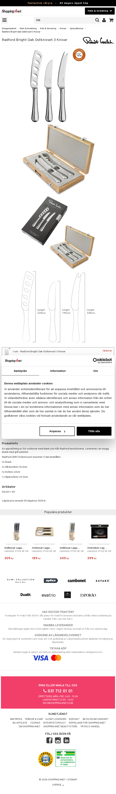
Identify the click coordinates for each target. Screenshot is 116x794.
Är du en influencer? (95, 719)
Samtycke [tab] (20, 370)
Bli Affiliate (20, 723)
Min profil (16, 719)
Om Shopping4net (29, 726)
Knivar (63, 28)
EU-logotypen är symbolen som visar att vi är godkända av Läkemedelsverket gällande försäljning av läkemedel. (58, 639)
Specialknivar (76, 28)
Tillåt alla (94, 431)
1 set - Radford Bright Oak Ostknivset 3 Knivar (58, 351)
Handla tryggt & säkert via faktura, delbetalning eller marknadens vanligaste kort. (58, 653)
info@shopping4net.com (58, 703)
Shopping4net (9, 28)
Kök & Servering (48, 28)
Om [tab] (95, 370)
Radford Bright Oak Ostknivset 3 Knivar (21, 31)
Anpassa (57, 431)
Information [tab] (58, 370)
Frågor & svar (34, 719)
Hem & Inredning (28, 28)
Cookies (35, 723)
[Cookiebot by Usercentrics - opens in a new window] (95, 360)
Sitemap (72, 779)
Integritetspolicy (54, 723)
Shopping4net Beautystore (60, 726)
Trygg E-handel (90, 726)
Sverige (58, 784)
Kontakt (74, 719)
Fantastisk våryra (40, 3)
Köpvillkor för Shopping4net (87, 723)
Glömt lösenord (55, 719)
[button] (111, 20)
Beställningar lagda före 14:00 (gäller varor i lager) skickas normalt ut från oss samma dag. (58, 627)
